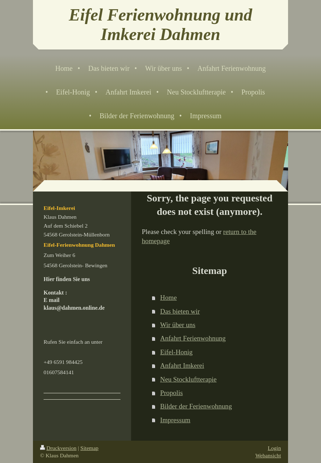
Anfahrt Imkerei (182, 365)
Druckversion (58, 448)
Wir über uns (177, 324)
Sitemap (89, 448)
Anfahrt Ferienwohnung (193, 338)
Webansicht (268, 455)
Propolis (171, 392)
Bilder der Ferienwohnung (196, 406)
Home (168, 297)
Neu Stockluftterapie (188, 379)
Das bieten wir (180, 311)
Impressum (175, 420)
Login (274, 448)
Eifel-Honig (176, 352)
